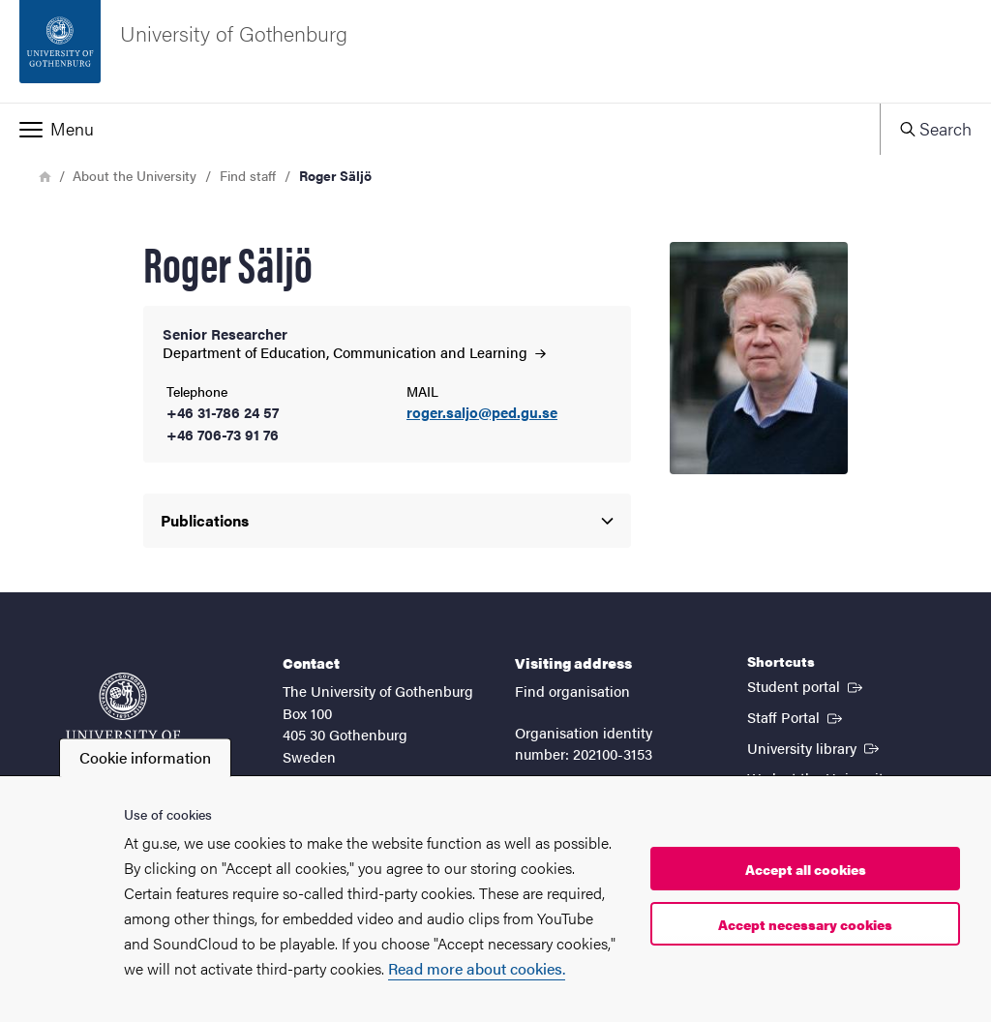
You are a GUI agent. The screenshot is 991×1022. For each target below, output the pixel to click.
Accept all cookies (805, 869)
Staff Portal (796, 716)
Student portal (806, 685)
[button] (440, 129)
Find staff (248, 175)
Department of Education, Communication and (354, 352)
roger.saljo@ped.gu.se (481, 413)
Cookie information (145, 757)
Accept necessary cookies (805, 924)
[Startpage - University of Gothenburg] (495, 51)
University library (815, 747)
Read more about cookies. (476, 968)
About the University (134, 175)
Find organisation (572, 690)
